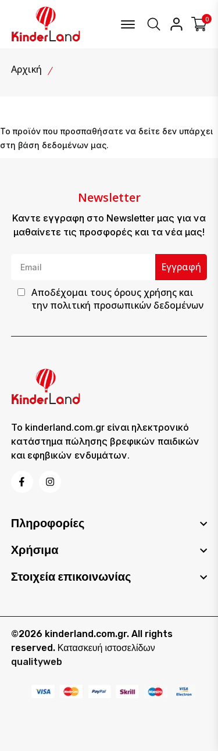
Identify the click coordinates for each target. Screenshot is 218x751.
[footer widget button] (109, 523)
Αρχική (26, 69)
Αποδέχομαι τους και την (117, 299)
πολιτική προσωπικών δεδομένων (126, 305)
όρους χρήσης (145, 292)
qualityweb (36, 661)
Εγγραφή (181, 266)
